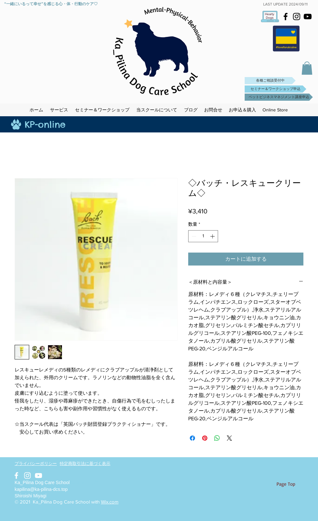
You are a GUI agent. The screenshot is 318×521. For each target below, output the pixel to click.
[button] (306, 68)
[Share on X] (229, 438)
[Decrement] (193, 236)
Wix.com (109, 501)
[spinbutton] (203, 236)
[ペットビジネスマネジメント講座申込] (279, 97)
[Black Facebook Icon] (285, 16)
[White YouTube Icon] (38, 475)
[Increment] (213, 236)
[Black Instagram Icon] (296, 16)
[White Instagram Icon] (27, 475)
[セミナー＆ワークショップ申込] (275, 89)
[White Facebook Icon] (16, 475)
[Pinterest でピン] (205, 438)
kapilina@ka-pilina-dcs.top (41, 489)
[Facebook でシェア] (192, 438)
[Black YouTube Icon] (307, 16)
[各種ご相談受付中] (270, 80)
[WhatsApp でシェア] (217, 438)
